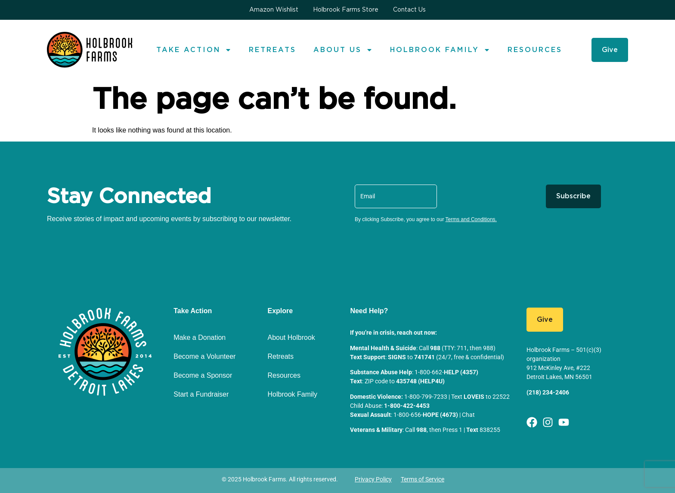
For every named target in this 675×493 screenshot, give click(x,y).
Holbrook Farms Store (345, 10)
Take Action (194, 50)
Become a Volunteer (204, 356)
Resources (535, 49)
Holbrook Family (440, 50)
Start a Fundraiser (201, 394)
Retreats (272, 49)
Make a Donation (199, 337)
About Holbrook (291, 337)
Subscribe (573, 196)
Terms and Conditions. (471, 219)
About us (343, 50)
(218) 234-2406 (547, 392)
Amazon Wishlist (273, 10)
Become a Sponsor (202, 375)
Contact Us (409, 10)
